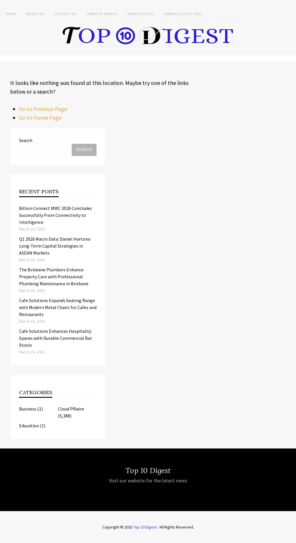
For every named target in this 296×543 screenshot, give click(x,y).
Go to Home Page (40, 117)
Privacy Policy (140, 14)
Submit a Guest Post (183, 14)
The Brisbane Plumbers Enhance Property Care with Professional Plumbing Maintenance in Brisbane (53, 276)
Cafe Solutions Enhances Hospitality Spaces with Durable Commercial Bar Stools (55, 338)
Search (25, 140)
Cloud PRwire (71, 409)
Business (27, 409)
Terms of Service (102, 14)
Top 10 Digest (145, 527)
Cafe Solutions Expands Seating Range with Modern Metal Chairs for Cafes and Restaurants (58, 307)
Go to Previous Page (43, 108)
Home (11, 14)
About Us (35, 14)
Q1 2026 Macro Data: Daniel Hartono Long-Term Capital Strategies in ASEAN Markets (54, 246)
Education (29, 425)
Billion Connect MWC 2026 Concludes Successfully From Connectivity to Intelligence (55, 215)
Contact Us (65, 14)
